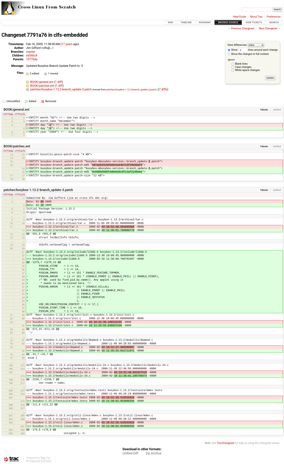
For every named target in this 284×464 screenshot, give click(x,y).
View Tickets (254, 22)
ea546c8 (31, 55)
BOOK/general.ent (42, 82)
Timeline (186, 22)
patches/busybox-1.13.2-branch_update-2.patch (131, 89)
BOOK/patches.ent (42, 85)
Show (233, 49)
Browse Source (228, 22)
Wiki (170, 22)
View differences (237, 45)
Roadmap (205, 22)
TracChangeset (225, 443)
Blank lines (241, 63)
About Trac (256, 16)
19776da (31, 59)
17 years (67, 44)
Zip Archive (153, 453)
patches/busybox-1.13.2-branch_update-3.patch (61, 89)
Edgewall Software (40, 461)
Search (274, 22)
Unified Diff (130, 453)
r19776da (8, 114)
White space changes (247, 70)
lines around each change (258, 49)
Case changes (243, 67)
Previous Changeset (242, 28)
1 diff (58, 82)
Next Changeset (268, 28)
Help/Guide (239, 16)
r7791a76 (20, 114)
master (30, 51)
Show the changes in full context (248, 54)
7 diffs (163, 89)
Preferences (274, 16)
